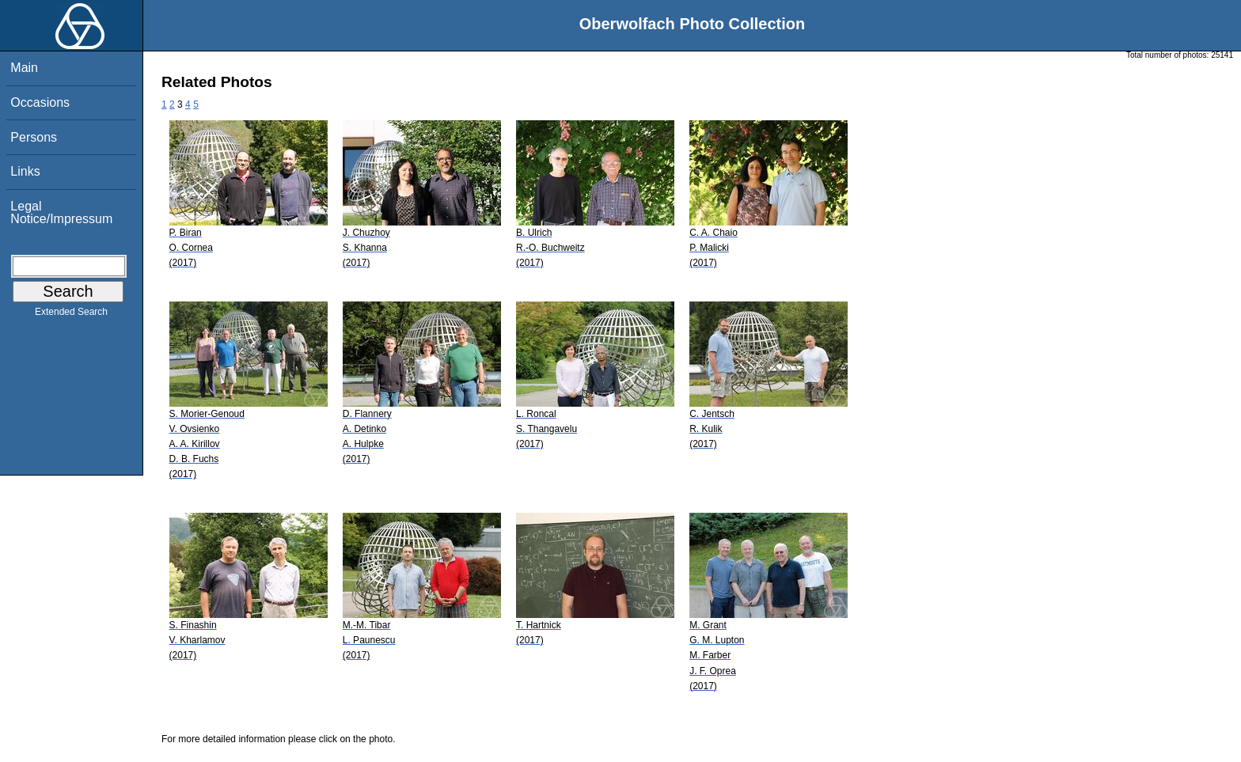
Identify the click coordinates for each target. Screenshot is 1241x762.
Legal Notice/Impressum (61, 212)
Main (24, 67)
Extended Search (71, 315)
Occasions (40, 102)
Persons (33, 137)
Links (25, 171)
